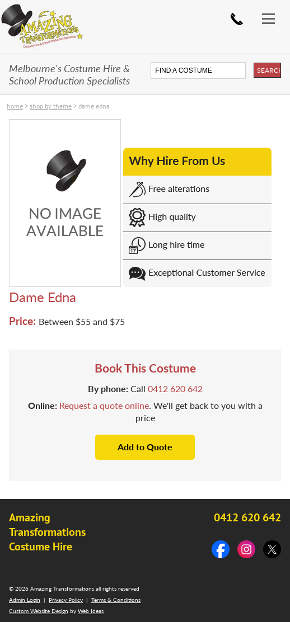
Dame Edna (94, 106)
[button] (273, 10)
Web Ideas (91, 610)
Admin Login (24, 599)
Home (15, 106)
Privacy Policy (66, 599)
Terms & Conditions (116, 599)
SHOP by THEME (51, 106)
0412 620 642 (237, 19)
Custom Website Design (38, 610)
